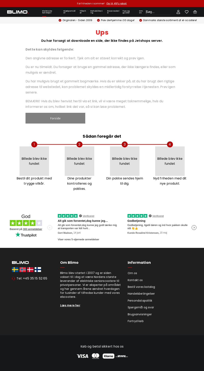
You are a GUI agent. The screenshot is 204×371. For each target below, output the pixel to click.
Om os (141, 12)
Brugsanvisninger (140, 314)
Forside (55, 118)
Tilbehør (83, 12)
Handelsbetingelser (141, 294)
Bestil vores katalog (141, 287)
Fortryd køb (136, 321)
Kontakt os (135, 280)
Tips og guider (126, 12)
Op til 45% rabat (116, 3)
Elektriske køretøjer (47, 12)
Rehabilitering (96, 12)
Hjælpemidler (69, 12)
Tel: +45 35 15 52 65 (32, 278)
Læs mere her (70, 305)
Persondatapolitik (140, 301)
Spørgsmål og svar (141, 307)
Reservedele (113, 12)
